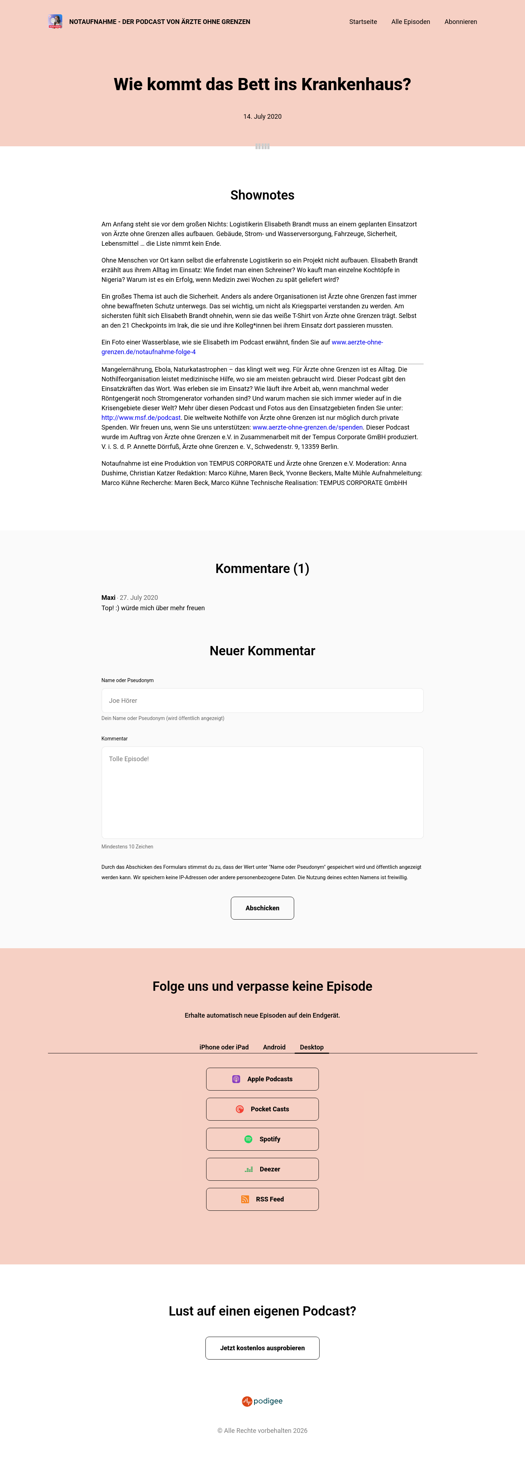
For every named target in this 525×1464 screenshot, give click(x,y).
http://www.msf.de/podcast (141, 417)
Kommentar (115, 738)
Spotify (269, 1139)
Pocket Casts (270, 1109)
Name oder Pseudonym (128, 680)
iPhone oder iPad (224, 1047)
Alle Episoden (411, 21)
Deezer (270, 1169)
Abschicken (262, 908)
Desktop (312, 1047)
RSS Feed (270, 1199)
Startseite (363, 21)
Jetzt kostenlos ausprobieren (262, 1348)
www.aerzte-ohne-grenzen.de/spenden (308, 427)
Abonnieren (460, 21)
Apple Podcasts (270, 1079)
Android (274, 1047)
